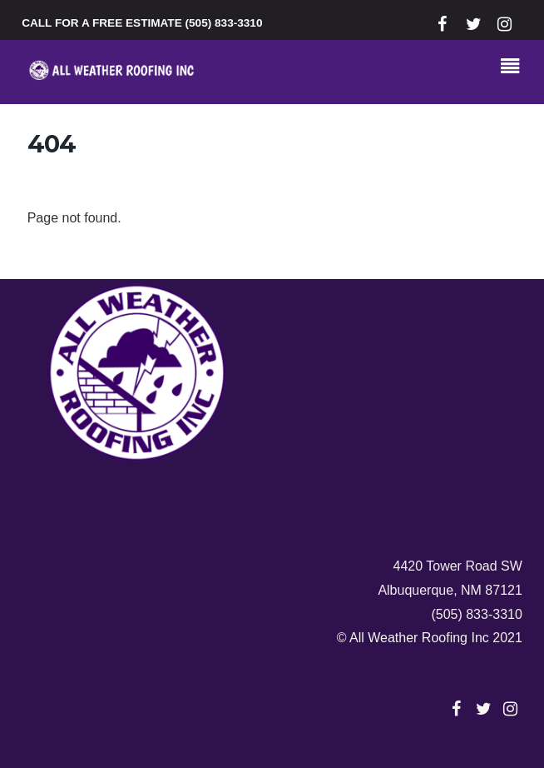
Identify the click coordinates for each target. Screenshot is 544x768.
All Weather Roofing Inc (419, 638)
